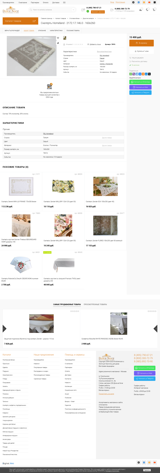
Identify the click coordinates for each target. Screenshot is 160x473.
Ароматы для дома (9, 416)
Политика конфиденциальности (75, 409)
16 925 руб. (105, 207)
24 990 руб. (21, 246)
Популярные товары (40, 367)
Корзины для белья (9, 424)
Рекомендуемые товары (42, 375)
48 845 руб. (63, 285)
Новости (67, 382)
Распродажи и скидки (41, 371)
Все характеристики (104, 51)
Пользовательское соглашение (75, 413)
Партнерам (35, 2)
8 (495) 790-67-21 (94, 7)
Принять (147, 470)
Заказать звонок (98, 12)
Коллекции (68, 386)
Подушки (6, 371)
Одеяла (5, 367)
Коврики (5, 413)
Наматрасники (7, 375)
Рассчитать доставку (138, 61)
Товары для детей (8, 443)
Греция (102, 58)
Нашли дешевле (136, 58)
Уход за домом (8, 420)
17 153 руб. (105, 246)
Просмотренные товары (95, 304)
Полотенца (6, 409)
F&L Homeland (104, 55)
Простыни (6, 363)
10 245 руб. (63, 246)
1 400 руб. (124, 344)
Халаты (5, 386)
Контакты (67, 2)
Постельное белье (9, 360)
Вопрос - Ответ (70, 401)
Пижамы (6, 394)
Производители (8, 2)
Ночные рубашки (8, 398)
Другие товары (107, 137)
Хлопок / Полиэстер (106, 64)
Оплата (45, 2)
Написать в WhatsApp (140, 82)
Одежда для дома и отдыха (11, 390)
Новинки (36, 363)
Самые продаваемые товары (67, 304)
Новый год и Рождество (10, 451)
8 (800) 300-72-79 (122, 8)
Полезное (68, 398)
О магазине (23, 2)
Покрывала (6, 382)
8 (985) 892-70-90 (143, 361)
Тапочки (5, 401)
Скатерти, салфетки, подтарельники (14, 405)
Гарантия (68, 405)
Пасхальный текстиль (10, 454)
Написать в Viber (140, 87)
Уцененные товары (40, 379)
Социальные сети (70, 390)
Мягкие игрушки (8, 432)
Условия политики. (112, 471)
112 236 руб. (21, 207)
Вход (112, 2)
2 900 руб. (47, 344)
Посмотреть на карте (106, 394)
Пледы (5, 379)
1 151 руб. (86, 344)
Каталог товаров (20, 21)
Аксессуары (7, 439)
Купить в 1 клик (142, 51)
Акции (67, 394)
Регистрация (120, 2)
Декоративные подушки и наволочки (15, 428)
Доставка (55, 2)
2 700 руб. (21, 285)
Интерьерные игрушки (10, 435)
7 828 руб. (8, 344)
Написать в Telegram (140, 92)
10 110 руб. (63, 207)
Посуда (5, 447)
